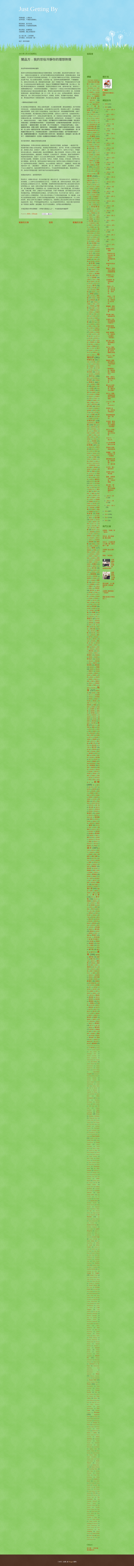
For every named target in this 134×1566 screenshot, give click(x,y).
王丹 (96, 150)
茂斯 (90, 457)
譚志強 (92, 1021)
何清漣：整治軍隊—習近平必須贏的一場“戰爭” (110, 424)
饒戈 (91, 1039)
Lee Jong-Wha (94, 1299)
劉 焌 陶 (94, 858)
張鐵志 (94, 564)
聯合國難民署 (92, 983)
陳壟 (92, 681)
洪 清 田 (94, 439)
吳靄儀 (97, 273)
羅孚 (92, 1013)
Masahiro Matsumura (92, 1339)
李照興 (92, 306)
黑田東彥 (97, 777)
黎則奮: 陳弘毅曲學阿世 (110, 315)
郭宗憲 (97, 618)
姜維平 (90, 435)
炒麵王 (88, 404)
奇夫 (93, 348)
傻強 (94, 779)
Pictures (96, 1412)
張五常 (93, 529)
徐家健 (97, 483)
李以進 (88, 285)
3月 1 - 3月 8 (110, 220)
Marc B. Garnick (92, 1317)
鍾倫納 (97, 995)
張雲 (94, 550)
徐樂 (88, 487)
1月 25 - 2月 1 (111, 244)
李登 (94, 304)
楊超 (88, 795)
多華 (90, 202)
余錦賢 (89, 259)
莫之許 (94, 600)
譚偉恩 (97, 1021)
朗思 (88, 493)
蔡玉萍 (96, 899)
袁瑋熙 (97, 499)
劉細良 (94, 866)
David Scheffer (93, 1156)
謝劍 (96, 991)
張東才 (91, 539)
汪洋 (88, 320)
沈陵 (90, 326)
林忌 (88, 378)
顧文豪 (96, 1041)
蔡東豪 (89, 901)
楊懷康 (96, 797)
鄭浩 (91, 927)
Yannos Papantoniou (92, 1525)
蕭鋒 (96, 965)
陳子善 (93, 626)
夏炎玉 (92, 473)
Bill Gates (92, 1106)
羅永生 (89, 1011)
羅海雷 (89, 1017)
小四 (91, 118)
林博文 (92, 390)
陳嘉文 (91, 671)
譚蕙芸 (97, 1023)
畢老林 (92, 590)
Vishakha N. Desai (92, 1517)
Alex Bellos (93, 1051)
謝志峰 (89, 989)
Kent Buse (95, 1289)
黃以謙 (88, 749)
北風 (91, 171)
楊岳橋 (93, 791)
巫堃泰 (92, 281)
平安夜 (89, 184)
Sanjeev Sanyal (90, 1450)
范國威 (94, 459)
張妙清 (97, 531)
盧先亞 (93, 952)
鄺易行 (97, 1005)
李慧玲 (97, 310)
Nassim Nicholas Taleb (92, 1382)
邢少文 (91, 330)
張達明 (90, 556)
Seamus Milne (93, 1454)
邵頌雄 (96, 408)
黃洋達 (97, 757)
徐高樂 (91, 485)
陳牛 (98, 635)
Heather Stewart (91, 1204)
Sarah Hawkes (96, 1452)
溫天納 (94, 799)
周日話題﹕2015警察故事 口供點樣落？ (108, 585)
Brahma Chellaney (94, 1116)
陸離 (98, 692)
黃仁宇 (92, 743)
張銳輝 (97, 560)
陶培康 (93, 688)
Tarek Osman (92, 1491)
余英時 (97, 255)
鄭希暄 (88, 923)
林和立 (91, 382)
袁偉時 (93, 497)
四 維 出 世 (94, 178)
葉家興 (96, 811)
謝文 (90, 987)
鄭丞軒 (97, 919)
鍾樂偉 (91, 1001)
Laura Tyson (90, 1295)
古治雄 (93, 173)
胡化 (91, 451)
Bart (97, 1098)
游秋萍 (94, 717)
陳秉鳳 (90, 645)
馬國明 (91, 511)
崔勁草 (94, 521)
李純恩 (92, 300)
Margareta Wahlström (92, 1321)
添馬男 (97, 588)
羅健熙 (95, 1017)
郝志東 (94, 503)
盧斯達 (91, 957)
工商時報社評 (93, 124)
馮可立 (90, 737)
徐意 (96, 485)
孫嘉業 (97, 475)
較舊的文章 (78, 222)
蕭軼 (92, 965)
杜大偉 (93, 316)
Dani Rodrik (95, 1136)
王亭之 (96, 156)
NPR (96, 1392)
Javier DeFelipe (93, 1239)
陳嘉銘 (97, 671)
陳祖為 (90, 653)
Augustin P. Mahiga (92, 1092)
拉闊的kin (95, 352)
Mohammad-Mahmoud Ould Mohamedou (93, 1367)
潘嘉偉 (89, 892)
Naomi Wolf (92, 1380)
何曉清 (93, 247)
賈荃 (90, 827)
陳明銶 (97, 643)
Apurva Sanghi (90, 1081)
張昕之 (97, 538)
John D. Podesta (95, 1253)
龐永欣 (90, 1009)
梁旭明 (94, 570)
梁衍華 (89, 576)
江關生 (97, 217)
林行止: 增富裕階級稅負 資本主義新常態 (110, 396)
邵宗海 (97, 406)
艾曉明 (94, 229)
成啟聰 (91, 211)
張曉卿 (88, 564)
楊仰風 (88, 789)
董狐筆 (92, 823)
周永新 (89, 340)
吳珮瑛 (94, 265)
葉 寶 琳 (91, 805)
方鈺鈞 (90, 144)
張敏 (91, 546)
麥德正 (91, 696)
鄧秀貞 (91, 913)
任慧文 (94, 190)
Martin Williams (93, 1337)
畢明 (98, 590)
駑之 (96, 933)
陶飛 (94, 685)
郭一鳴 (93, 614)
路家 (93, 829)
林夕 (91, 368)
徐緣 (98, 487)
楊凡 (98, 785)
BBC (88, 1100)
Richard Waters (95, 1424)
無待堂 (94, 721)
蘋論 (98, 1037)
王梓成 (93, 158)
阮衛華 (92, 332)
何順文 (89, 245)
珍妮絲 (89, 443)
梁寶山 (91, 588)
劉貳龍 (96, 868)
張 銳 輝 (94, 525)
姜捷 (98, 433)
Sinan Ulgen (90, 1471)
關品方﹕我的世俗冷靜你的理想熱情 (110, 270)
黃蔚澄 (96, 771)
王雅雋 (91, 161)
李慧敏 (91, 312)
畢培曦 (90, 592)
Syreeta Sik (90, 1487)
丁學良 (91, 114)
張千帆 (93, 527)
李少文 (96, 283)
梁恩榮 (89, 578)
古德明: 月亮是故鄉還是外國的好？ (110, 321)
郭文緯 (91, 616)
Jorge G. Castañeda (93, 1267)
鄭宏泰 (90, 921)
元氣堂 (93, 134)
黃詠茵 (97, 769)
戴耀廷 (89, 981)
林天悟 (89, 372)
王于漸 (91, 151)
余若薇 (91, 255)
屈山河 (89, 352)
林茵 (92, 388)
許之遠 (97, 602)
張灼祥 (96, 533)
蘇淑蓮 (92, 1035)
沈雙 (91, 328)
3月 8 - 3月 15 (111, 215)
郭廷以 (89, 619)
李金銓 (93, 296)
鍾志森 (92, 995)
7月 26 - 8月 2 (111, 119)
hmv (91, 1210)
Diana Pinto (91, 1164)
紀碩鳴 (95, 443)
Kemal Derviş (93, 1285)
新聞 (96, 782)
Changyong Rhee (93, 1118)
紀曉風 (90, 445)
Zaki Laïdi (91, 1535)
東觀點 (92, 366)
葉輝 (91, 819)
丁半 (94, 110)
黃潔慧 (90, 771)
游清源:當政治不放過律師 (110, 327)
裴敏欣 (89, 845)
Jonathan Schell (95, 1265)
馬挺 (98, 509)
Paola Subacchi (90, 1400)
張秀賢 (89, 536)
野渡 (90, 624)
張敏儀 (96, 546)
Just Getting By (38, 9)
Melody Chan (90, 1341)
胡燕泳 (97, 455)
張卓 (94, 535)
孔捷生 (92, 136)
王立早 (97, 152)
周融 (93, 346)
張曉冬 (90, 562)
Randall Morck (90, 1418)
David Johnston (90, 1152)
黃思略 (92, 757)
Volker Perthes (95, 1519)
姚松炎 (96, 431)
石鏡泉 (97, 186)
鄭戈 (98, 917)
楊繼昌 (89, 799)
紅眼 (98, 445)
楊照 (92, 795)
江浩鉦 (97, 215)
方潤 (95, 144)
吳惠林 (92, 271)
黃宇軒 (94, 749)
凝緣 (92, 945)
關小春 (97, 1025)
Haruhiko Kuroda (91, 1202)
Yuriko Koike (95, 1533)
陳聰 (88, 681)
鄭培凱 (97, 929)
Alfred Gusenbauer (92, 1057)
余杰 (90, 253)
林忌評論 (95, 378)
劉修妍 (96, 862)
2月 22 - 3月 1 (111, 225)
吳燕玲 (91, 273)
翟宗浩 (96, 843)
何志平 (89, 237)
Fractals (91, 1182)
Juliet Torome (90, 1279)
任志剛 (88, 190)
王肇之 (91, 162)
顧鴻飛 (94, 1043)
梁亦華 (89, 570)
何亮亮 (93, 239)
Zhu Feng (95, 1537)
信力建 (96, 418)
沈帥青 (92, 324)
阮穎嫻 (97, 332)
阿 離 (96, 412)
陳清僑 (97, 659)
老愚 (95, 225)
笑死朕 (94, 495)
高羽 (91, 515)
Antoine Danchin (91, 1077)
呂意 (94, 279)
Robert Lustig (90, 1434)
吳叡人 (97, 271)
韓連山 (92, 1003)
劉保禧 (97, 860)
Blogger (71, 1562)
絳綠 (98, 727)
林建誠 (93, 384)
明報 (93, 355)
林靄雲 (94, 400)
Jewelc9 (93, 1249)
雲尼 (92, 735)
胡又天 (93, 449)
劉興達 (89, 876)
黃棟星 (92, 769)
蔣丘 (91, 907)
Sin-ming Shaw (93, 1469)
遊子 (98, 829)
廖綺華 (97, 837)
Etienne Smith (96, 1180)
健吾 (90, 517)
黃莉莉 (93, 767)
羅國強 (89, 1019)
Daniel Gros (90, 1140)
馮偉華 (88, 739)
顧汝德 (88, 1043)
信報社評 (91, 421)
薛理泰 (97, 985)
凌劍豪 (96, 467)
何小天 (90, 235)
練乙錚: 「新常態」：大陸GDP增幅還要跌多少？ (110, 488)
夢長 (93, 837)
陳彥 (88, 647)
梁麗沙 (91, 586)
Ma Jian (95, 1311)
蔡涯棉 (93, 905)
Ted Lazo (95, 1495)
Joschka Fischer (91, 1269)
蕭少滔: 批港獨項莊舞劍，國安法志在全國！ (110, 387)
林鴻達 (89, 400)
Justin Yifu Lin (95, 1281)
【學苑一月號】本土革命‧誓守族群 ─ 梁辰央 (110, 290)
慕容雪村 (97, 878)
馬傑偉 (89, 513)
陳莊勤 (97, 661)
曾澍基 (93, 713)
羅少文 (96, 1009)
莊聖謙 (90, 598)
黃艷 (98, 775)
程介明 (93, 723)
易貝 (98, 362)
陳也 (88, 627)
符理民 (96, 592)
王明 (90, 156)
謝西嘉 (96, 987)
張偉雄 (93, 544)
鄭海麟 (97, 927)
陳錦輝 (90, 679)
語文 (89, 848)
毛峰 (93, 148)
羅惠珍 (94, 1019)
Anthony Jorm (94, 1075)
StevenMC (95, 1485)
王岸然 (97, 154)
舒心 (94, 729)
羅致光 (90, 1015)
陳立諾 (89, 639)
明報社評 (93, 356)
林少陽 (97, 372)
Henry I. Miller (95, 1208)
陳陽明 (92, 667)
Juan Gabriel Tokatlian (92, 1277)
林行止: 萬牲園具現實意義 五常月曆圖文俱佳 (110, 350)
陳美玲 (93, 647)
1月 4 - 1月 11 (111, 505)
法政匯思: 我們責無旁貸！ (110, 281)
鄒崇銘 (97, 831)
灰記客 (91, 221)
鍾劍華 (97, 999)
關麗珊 (97, 1029)
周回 (94, 340)
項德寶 (97, 735)
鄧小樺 (92, 911)
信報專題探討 (90, 422)
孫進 (98, 473)
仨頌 (94, 167)
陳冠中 (96, 645)
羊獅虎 (90, 225)
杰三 (90, 364)
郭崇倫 (97, 621)
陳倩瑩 (92, 649)
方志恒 (89, 142)
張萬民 (97, 554)
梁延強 (93, 572)
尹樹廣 (94, 132)
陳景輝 (89, 665)
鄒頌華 (91, 833)
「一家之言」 (92, 100)
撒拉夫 (94, 880)
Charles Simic (90, 1120)
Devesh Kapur (96, 1160)
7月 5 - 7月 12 (111, 134)
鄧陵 (96, 913)
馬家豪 (92, 507)
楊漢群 (97, 795)
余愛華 (90, 257)
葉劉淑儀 (89, 817)
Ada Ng (97, 1045)
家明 (94, 477)
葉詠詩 (90, 815)
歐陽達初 (89, 886)
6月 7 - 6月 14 (111, 153)
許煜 (93, 608)
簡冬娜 (92, 1005)
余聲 (95, 259)
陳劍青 (89, 675)
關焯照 (97, 1027)
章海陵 (97, 695)
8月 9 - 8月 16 (111, 109)
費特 (90, 731)
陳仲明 (94, 639)
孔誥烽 (97, 138)
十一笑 (89, 116)
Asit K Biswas (93, 1087)
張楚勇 (93, 552)
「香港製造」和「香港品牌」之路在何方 (110, 371)
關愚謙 (91, 1029)
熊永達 (97, 839)
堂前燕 (97, 519)
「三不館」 (90, 102)
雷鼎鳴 (97, 833)
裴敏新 (96, 845)
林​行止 (92, 376)
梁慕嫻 (92, 584)
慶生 (90, 880)
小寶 (98, 122)
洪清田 (94, 441)
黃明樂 (91, 753)
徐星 (91, 483)
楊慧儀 (90, 797)
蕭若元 (93, 961)
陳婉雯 (90, 657)
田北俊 (94, 184)
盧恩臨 (97, 955)
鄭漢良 (91, 933)
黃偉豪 (92, 765)
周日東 (90, 338)
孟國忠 (91, 350)
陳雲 (97, 667)
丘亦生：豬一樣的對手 (110, 468)
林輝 (90, 398)
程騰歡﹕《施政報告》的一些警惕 (110, 454)
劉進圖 (89, 870)
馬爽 (96, 511)
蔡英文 (93, 903)
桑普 (93, 493)
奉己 (98, 348)
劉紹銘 (89, 868)
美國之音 (91, 447)
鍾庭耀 (91, 997)
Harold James (94, 1200)
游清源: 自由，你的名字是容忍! (110, 410)
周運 (96, 344)
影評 (91, 878)
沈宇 (93, 320)
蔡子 (92, 897)
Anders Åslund (90, 1063)
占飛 (96, 171)
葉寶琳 (89, 821)
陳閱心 (92, 677)
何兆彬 (96, 235)
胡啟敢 (94, 453)
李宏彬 (93, 292)
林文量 (91, 374)
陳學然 (97, 677)
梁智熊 (93, 582)
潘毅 (94, 892)
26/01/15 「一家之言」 (110, 438)
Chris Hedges (96, 1122)
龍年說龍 (96, 977)
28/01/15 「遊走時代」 (110, 356)
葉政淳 (97, 809)
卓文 (92, 336)
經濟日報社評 (95, 803)
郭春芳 (91, 620)
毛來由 (92, 146)
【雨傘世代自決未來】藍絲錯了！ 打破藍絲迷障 (110, 257)
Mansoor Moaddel (92, 1315)
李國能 (89, 304)
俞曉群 (90, 418)
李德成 (92, 310)
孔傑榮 (89, 138)
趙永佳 (93, 850)
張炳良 (97, 540)
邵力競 (89, 406)
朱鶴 (98, 213)
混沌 (106, 90)
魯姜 (88, 935)
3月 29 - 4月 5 (111, 201)
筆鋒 (93, 727)
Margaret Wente (91, 1319)
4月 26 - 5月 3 (111, 182)
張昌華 (92, 538)
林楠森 (97, 394)
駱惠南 (90, 977)
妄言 (98, 202)
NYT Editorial (90, 1394)
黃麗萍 (93, 775)
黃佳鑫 (93, 751)
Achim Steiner (90, 1045)
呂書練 (88, 279)
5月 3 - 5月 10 (111, 177)
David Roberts (95, 1154)
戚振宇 (94, 566)
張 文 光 (94, 523)
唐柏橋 (94, 469)
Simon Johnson (95, 1467)
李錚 (95, 314)
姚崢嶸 (93, 433)
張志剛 (90, 533)
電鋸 (96, 835)
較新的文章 (24, 222)
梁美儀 (93, 574)
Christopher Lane (95, 1130)
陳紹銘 (91, 661)
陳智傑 (97, 665)
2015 (106, 107)
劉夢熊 (96, 872)
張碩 (88, 558)
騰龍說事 (89, 1041)
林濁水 (96, 398)
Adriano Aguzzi (95, 1049)
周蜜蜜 (88, 346)
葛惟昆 (94, 821)
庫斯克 (97, 479)
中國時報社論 (92, 128)
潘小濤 (89, 889)
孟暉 (96, 350)
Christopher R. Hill (93, 1132)
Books (97, 1114)
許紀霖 (88, 608)
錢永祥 (93, 969)
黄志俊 (90, 777)
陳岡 (92, 643)
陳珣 (98, 651)
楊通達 (91, 793)
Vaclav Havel (90, 1513)
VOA (88, 1519)
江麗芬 (91, 219)
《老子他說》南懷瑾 (92, 80)
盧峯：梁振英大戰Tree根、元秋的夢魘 (110, 479)
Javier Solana (90, 1241)
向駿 (90, 196)
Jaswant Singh (95, 1237)
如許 (94, 202)
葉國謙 (97, 813)
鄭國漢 (91, 929)
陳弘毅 (96, 637)
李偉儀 (96, 302)
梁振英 (94, 578)
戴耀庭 (97, 981)
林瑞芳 (91, 396)
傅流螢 (89, 701)
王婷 (98, 158)
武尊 (96, 402)
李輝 (90, 314)
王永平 (89, 153)
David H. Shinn (93, 1150)
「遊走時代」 (95, 104)
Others (95, 1398)
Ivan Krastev (90, 1222)
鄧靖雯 (89, 915)
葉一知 (97, 805)
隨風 (98, 973)
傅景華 (89, 705)
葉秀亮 (97, 807)
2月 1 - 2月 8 (110, 239)
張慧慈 (91, 560)
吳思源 (89, 265)
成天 (92, 209)
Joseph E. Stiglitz (93, 1273)
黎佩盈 (89, 937)
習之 (88, 594)
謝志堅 (94, 989)
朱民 (96, 211)
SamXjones (96, 1446)
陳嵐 (90, 663)
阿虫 (88, 414)
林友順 (96, 370)
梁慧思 (97, 584)
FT (96, 1182)
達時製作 (91, 831)
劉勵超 (94, 876)
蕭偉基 (93, 963)
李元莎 (90, 283)
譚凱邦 (91, 1023)
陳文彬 (93, 631)
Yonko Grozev (90, 1527)
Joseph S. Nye (93, 1275)
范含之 (89, 459)
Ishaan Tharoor (95, 1218)
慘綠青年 (91, 839)
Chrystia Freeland (91, 1134)
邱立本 (94, 404)
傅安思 (90, 699)
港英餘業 (93, 715)
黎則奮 (91, 941)
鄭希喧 (96, 921)
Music (98, 1374)
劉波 (92, 860)
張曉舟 (96, 562)
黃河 (96, 753)
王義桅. (97, 160)
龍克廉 (90, 979)
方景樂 (97, 142)
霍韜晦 (97, 975)
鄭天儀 (93, 917)
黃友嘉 (94, 745)
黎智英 (97, 941)
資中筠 (97, 825)
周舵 (92, 344)
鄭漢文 (97, 931)
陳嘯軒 (94, 675)
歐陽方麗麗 (95, 884)
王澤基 (92, 165)
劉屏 (90, 862)
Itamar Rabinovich (93, 1220)
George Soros (90, 1186)
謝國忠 (91, 991)
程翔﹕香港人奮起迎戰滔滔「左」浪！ (110, 379)
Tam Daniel (96, 1489)
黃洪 (90, 759)
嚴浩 (95, 1031)
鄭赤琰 (94, 923)
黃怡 (98, 751)
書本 (98, 489)
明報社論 (90, 360)
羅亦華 (94, 1011)
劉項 (98, 870)
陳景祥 (95, 663)
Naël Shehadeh (95, 1378)
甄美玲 (96, 841)
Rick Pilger (91, 1426)
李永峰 (88, 287)
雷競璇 (91, 835)
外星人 (96, 180)
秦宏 (90, 495)
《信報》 (95, 86)
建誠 (95, 435)
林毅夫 (97, 396)
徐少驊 (97, 481)
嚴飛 (90, 1031)
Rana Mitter (95, 1416)
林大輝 (97, 368)
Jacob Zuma (90, 1228)
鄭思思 (93, 925)
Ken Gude (89, 1287)
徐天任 (91, 481)
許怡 (95, 604)
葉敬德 (96, 815)
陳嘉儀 (90, 673)
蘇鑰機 (91, 1037)
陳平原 (90, 637)
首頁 (51, 222)
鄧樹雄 (94, 915)
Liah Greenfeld (90, 1303)
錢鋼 (94, 973)
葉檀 (96, 819)
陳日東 (93, 635)
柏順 (96, 437)
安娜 (90, 204)
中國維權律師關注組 (92, 130)
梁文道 (94, 568)
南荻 (94, 425)
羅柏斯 (97, 1013)
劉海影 (89, 864)
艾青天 (92, 227)
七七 (96, 114)
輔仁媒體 (94, 856)
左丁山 (89, 182)
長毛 (94, 410)
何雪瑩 (94, 243)
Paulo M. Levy (95, 1402)
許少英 (90, 604)
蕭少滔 (92, 959)
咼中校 (93, 427)
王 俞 (98, 148)
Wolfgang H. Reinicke (92, 1523)
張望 (88, 548)
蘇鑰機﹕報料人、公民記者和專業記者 (110, 309)
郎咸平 (91, 461)
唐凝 (93, 471)
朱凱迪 (93, 213)
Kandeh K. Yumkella (94, 1283)
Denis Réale (90, 1158)
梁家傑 (95, 576)
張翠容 (93, 558)
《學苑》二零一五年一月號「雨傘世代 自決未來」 (110, 300)
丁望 (93, 112)
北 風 (91, 169)
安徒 (94, 205)
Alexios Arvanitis (91, 1055)
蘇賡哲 (97, 1035)
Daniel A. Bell (93, 1138)
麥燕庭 (97, 697)
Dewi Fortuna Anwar (94, 1162)
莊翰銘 (96, 598)
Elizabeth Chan (91, 1176)
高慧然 (97, 515)
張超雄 (89, 550)
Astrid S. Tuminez (92, 1090)
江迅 (90, 215)
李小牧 (97, 281)
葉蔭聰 (97, 817)
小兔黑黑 (92, 120)
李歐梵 (97, 312)
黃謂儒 (94, 773)
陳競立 (91, 683)
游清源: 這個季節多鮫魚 (110, 448)
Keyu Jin (97, 1291)
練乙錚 (95, 895)
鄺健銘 (91, 1007)
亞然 (94, 334)
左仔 (96, 182)
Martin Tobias (96, 1335)
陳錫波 (96, 679)
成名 (98, 209)
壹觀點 (93, 707)
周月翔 (96, 338)
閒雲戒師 (92, 733)
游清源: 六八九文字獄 (110, 276)
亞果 (90, 334)
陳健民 (89, 655)
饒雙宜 (96, 1039)
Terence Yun (90, 1497)
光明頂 (94, 192)
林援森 (93, 392)
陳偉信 (96, 653)
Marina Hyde (90, 1323)
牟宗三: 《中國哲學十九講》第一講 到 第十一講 (109, 543)
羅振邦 (96, 1015)
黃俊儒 (93, 755)
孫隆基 (91, 475)
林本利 (97, 374)
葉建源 (91, 809)
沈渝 (94, 326)
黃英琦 (96, 759)
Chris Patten (92, 1124)
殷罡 (98, 493)
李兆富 (93, 289)
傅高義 (94, 701)
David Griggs (96, 1148)
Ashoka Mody (95, 1086)
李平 (94, 286)
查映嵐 (88, 439)
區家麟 (97, 517)
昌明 (88, 355)
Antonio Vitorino (91, 1079)
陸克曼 (93, 692)
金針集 (89, 410)
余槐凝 (96, 257)
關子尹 (92, 1025)
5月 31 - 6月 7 (111, 158)
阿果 (93, 414)
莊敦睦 (92, 596)
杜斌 (91, 318)
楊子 (96, 787)
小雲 (94, 122)
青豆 (93, 416)
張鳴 (98, 558)
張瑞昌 (92, 554)
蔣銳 (88, 909)
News (89, 1384)
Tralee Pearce (94, 1511)
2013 (106, 514)
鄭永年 (91, 919)
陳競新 (97, 683)
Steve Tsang (91, 1483)
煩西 (94, 801)
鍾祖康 (91, 999)
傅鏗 (94, 705)
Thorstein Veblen (91, 1505)
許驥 (93, 612)
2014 (106, 511)
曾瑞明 (93, 711)
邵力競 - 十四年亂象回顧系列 (92, 1549)
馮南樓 (96, 737)
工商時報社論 (92, 126)
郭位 (96, 616)
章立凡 (91, 694)
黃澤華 (89, 773)
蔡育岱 (94, 901)
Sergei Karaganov (92, 1456)
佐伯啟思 (92, 231)
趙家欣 (92, 852)
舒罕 (98, 729)
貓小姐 (94, 967)
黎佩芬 (94, 935)
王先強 (91, 154)
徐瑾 (93, 487)
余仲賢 (91, 251)
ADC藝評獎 (91, 1047)
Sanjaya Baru (93, 1448)
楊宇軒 (94, 789)
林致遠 (93, 386)
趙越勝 (90, 854)
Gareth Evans (91, 1184)
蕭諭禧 (89, 967)
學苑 (98, 947)
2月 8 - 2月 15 (111, 235)
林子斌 (90, 370)
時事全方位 (92, 489)
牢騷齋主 (97, 328)
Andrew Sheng (96, 1069)
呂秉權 (94, 277)
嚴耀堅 (93, 1033)
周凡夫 (97, 336)
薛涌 (92, 985)
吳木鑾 (92, 261)
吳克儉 (97, 261)
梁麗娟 (97, 586)
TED (94, 1493)
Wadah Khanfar (93, 1521)
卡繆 (88, 173)
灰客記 (97, 219)
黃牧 (88, 755)
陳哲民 (97, 649)
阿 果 (91, 412)
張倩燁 (91, 542)
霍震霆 (91, 975)
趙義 (95, 854)
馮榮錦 (94, 739)
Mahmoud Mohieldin (92, 1313)
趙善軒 (97, 852)
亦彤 (96, 188)
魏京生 (97, 1007)
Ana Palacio (94, 1061)
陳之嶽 (92, 629)
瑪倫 (90, 841)
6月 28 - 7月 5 (111, 138)
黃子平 (93, 741)
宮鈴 (90, 477)
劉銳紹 (94, 874)
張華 (93, 548)
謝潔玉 (89, 993)
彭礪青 (92, 709)
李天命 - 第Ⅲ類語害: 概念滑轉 (108, 537)
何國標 (92, 241)
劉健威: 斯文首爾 (110, 249)
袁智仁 (92, 499)
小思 (98, 120)
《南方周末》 (90, 88)
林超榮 (92, 394)
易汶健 (93, 362)
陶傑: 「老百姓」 (108, 555)
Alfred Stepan (90, 1059)
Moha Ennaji (96, 1361)
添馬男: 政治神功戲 (110, 473)
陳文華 (93, 633)
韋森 (96, 461)
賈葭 (94, 827)
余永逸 (97, 249)
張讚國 (89, 566)
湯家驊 (94, 719)
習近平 (93, 594)
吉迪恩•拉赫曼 (95, 194)
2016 (106, 104)
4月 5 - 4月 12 (111, 196)
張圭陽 (92, 532)
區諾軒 (92, 519)
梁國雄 (93, 580)
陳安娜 (93, 641)
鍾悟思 (97, 997)
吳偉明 (92, 267)
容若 (91, 479)
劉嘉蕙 (90, 872)
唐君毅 (89, 469)
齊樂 (88, 858)
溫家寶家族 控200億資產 (113, 576)
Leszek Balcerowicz (92, 1301)
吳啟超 (93, 269)
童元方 (94, 725)
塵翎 (88, 837)
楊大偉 (91, 787)
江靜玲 (91, 217)
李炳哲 (93, 298)
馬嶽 (97, 513)
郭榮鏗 (97, 623)
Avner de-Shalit (90, 1094)
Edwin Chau (95, 1174)
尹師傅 (89, 132)
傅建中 (96, 699)
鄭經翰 (92, 931)
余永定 (92, 249)
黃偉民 (94, 761)
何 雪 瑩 (97, 233)
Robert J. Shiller (92, 1432)
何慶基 (94, 245)
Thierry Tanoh (91, 1503)
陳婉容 (97, 655)
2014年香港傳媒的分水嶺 (110, 443)
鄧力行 (93, 909)
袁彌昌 (91, 501)
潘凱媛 (96, 890)
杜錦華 (96, 318)
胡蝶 (92, 455)
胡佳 (96, 451)
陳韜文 (97, 681)
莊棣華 (97, 596)
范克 (95, 457)
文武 (96, 140)
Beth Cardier (96, 1104)
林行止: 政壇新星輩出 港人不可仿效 (110, 432)
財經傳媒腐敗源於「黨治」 (110, 416)
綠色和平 (89, 843)
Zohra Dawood (90, 1539)
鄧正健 (97, 911)
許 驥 (92, 602)
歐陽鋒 (96, 886)
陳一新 (96, 624)
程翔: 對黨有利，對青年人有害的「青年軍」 (110, 335)
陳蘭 (90, 685)
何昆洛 (94, 237)
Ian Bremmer (92, 1214)
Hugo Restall (96, 1212)
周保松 (92, 342)
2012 (106, 517)
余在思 (97, 251)
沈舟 (93, 322)
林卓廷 (97, 380)
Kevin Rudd (90, 1291)
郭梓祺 (91, 623)
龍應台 (96, 979)
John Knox (91, 1255)
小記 (90, 122)
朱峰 (88, 213)
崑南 (90, 521)
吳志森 (92, 263)
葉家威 (90, 811)
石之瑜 (92, 186)
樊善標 (93, 882)
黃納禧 (88, 761)
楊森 (96, 793)
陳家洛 (91, 651)
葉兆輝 (91, 807)
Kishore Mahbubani (93, 1293)
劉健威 (94, 864)
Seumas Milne (90, 1459)
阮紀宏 (97, 330)
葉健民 (89, 813)
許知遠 (94, 606)
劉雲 (94, 870)
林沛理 (89, 380)
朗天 (95, 491)
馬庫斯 (93, 509)
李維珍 (93, 308)
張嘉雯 (96, 556)
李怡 (92, 294)
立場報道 (91, 188)
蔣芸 (96, 907)
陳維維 (96, 673)
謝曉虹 (94, 993)
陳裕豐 (97, 669)
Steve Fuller (96, 1481)
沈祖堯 (97, 324)
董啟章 (97, 823)
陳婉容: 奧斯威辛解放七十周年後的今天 (110, 363)
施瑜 (92, 437)
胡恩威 (89, 453)
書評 (90, 491)
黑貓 (90, 779)
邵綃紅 (90, 408)
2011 (106, 520)
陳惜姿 (89, 659)
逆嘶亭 (89, 503)
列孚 (88, 194)
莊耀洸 (89, 600)
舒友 (90, 729)
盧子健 (91, 949)
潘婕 (91, 890)
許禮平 (92, 610)
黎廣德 (91, 943)
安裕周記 (95, 207)
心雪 (91, 140)
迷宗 (96, 501)
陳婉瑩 (96, 657)
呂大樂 (92, 275)
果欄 (92, 402)
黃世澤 (94, 747)
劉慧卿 (88, 874)
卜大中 (94, 116)
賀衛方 (94, 731)
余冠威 (97, 253)
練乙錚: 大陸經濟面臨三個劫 (110, 342)
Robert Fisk (95, 1430)
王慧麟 (97, 163)
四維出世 (89, 180)
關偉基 (91, 1027)
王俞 (88, 158)
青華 (98, 416)
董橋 (90, 825)
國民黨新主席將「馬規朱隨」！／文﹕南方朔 (110, 461)
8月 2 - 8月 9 (110, 114)
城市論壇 (93, 429)
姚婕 (88, 433)
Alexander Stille (91, 1053)
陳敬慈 (92, 669)
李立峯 (94, 288)
